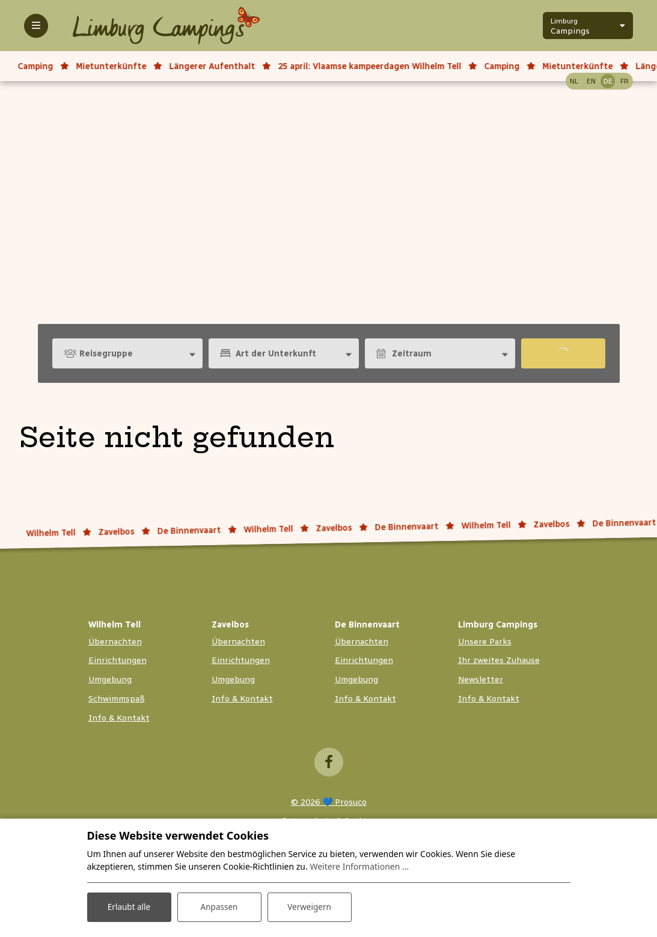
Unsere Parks (485, 641)
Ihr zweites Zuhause (499, 660)
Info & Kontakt (119, 718)
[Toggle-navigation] (36, 26)
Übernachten (115, 641)
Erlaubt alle (129, 906)
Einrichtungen (117, 660)
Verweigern (309, 906)
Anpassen (219, 906)
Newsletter (480, 679)
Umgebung (110, 679)
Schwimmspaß (116, 699)
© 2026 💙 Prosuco (329, 802)
